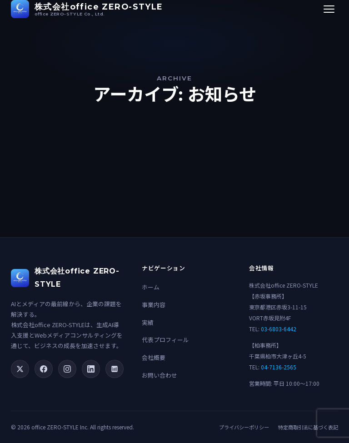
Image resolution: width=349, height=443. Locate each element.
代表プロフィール (165, 339)
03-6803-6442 (278, 329)
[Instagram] (67, 369)
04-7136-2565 (278, 367)
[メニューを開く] (329, 9)
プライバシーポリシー (244, 427)
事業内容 (153, 304)
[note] (114, 369)
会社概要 (153, 357)
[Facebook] (44, 369)
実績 (148, 322)
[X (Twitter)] (20, 369)
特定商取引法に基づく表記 (308, 427)
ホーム (151, 287)
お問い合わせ (159, 375)
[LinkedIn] (91, 369)
